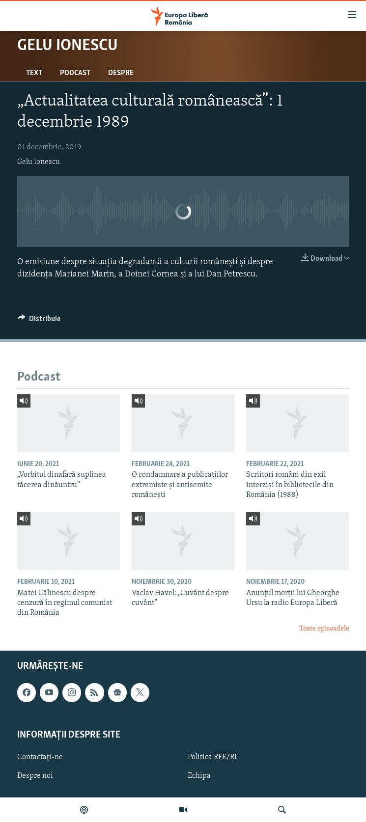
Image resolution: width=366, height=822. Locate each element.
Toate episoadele (324, 628)
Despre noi (35, 776)
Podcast (75, 73)
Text (34, 73)
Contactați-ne (40, 757)
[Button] (39, 321)
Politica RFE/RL (213, 757)
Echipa (199, 776)
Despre (121, 73)
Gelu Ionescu (38, 162)
